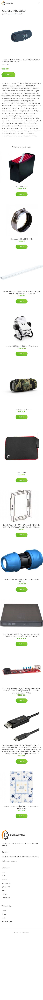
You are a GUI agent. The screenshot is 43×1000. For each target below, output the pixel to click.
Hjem (3, 14)
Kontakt (4, 914)
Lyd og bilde (29, 59)
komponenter (6, 883)
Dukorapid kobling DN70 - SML (21, 239)
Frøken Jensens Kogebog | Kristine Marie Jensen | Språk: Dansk (21, 807)
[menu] (39, 3)
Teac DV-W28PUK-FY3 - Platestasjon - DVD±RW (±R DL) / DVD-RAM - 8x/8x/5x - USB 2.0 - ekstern (21, 635)
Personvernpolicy (7, 921)
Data (3, 872)
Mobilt (3, 890)
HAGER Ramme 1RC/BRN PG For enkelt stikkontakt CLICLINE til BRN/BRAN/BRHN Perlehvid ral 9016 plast (22, 526)
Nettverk (4, 894)
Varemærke (20, 59)
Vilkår (3, 918)
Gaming (4, 879)
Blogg (3, 910)
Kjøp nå (8, 75)
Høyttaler (13, 62)
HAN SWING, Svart (21, 186)
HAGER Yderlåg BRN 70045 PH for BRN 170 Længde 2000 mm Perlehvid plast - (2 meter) (21, 292)
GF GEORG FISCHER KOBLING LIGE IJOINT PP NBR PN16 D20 (21, 581)
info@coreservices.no (9, 861)
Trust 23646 (21, 472)
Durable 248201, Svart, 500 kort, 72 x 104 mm (22, 346)
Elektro (12, 59)
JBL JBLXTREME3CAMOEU (21, 409)
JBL (18, 62)
